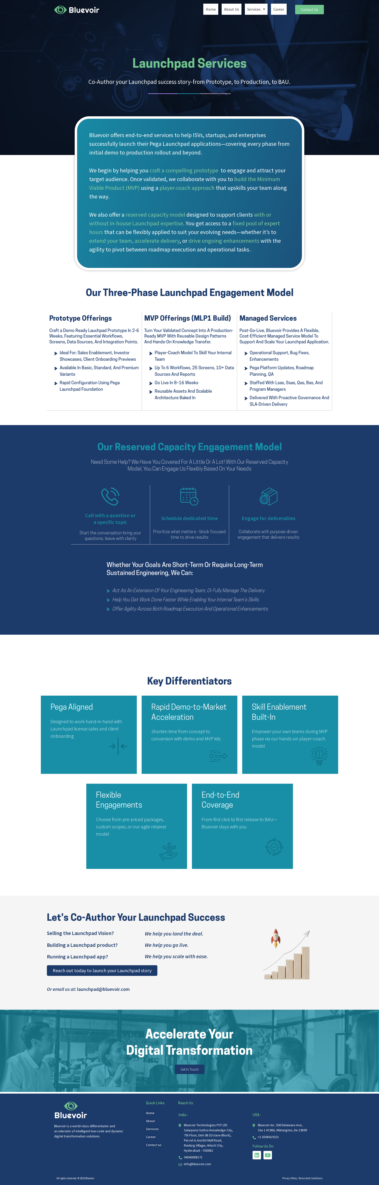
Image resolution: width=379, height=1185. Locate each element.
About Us (231, 8)
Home (211, 8)
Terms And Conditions (310, 1178)
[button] (256, 8)
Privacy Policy (290, 1178)
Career (278, 8)
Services (256, 8)
